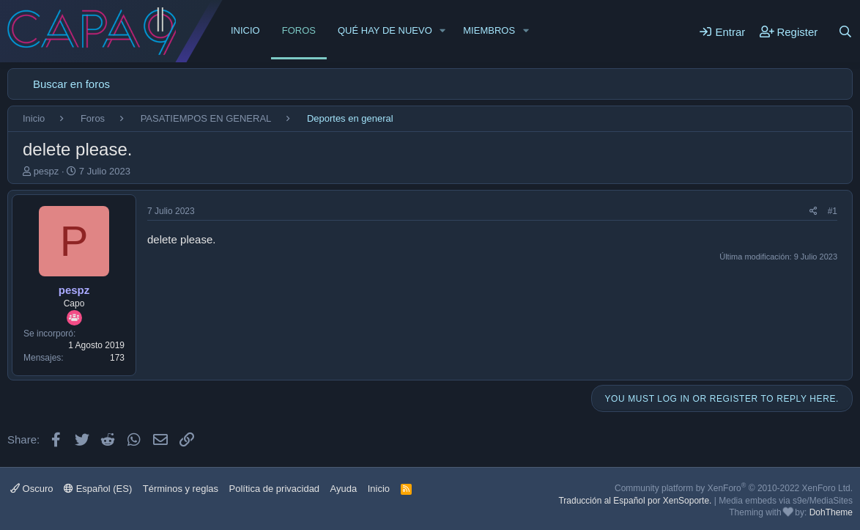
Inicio (245, 30)
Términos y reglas (180, 488)
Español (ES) (98, 488)
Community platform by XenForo (734, 488)
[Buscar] (845, 31)
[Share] (813, 211)
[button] (443, 31)
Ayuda (343, 488)
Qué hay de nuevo (385, 30)
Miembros (489, 30)
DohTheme (831, 512)
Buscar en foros (71, 84)
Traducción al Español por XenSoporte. (634, 501)
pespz (46, 171)
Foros (299, 30)
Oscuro (31, 488)
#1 (832, 211)
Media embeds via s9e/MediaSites (786, 501)
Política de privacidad (274, 488)
